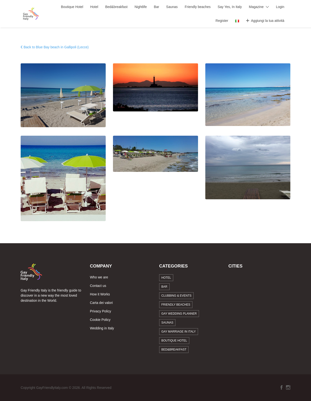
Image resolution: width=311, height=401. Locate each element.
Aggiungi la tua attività (267, 21)
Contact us (98, 286)
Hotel (94, 7)
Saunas (172, 7)
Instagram (288, 387)
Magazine (256, 7)
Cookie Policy (100, 320)
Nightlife (141, 7)
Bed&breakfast (116, 7)
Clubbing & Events (176, 295)
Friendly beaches (198, 7)
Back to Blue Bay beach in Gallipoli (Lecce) (56, 47)
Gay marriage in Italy (178, 331)
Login (280, 7)
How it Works (100, 294)
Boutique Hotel (72, 7)
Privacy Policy (100, 311)
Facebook (281, 387)
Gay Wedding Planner (179, 313)
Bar (156, 7)
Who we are (99, 277)
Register (222, 21)
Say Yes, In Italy (230, 7)
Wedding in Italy (102, 328)
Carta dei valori (101, 303)
